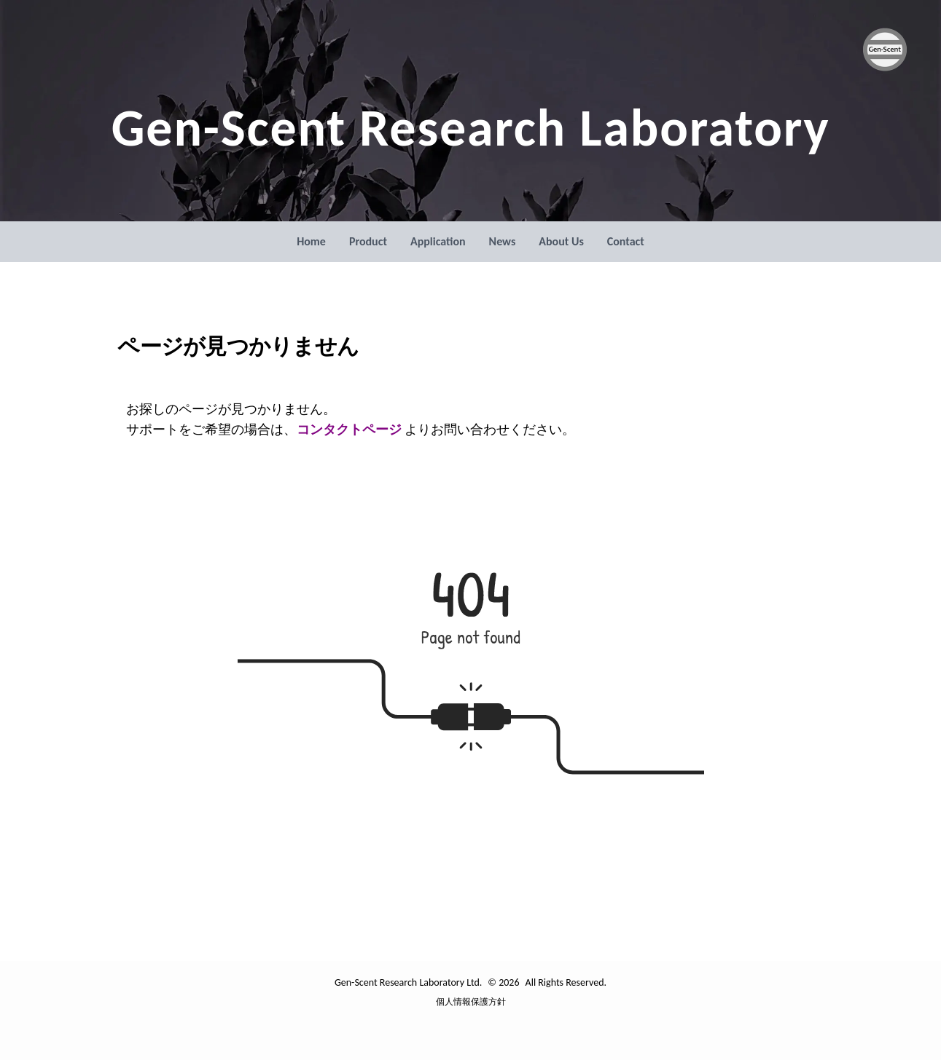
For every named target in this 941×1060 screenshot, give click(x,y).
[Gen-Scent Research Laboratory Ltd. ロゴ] (885, 49)
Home (311, 241)
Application (438, 241)
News (502, 241)
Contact (625, 241)
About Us (561, 241)
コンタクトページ (351, 430)
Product (368, 241)
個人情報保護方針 (471, 1002)
